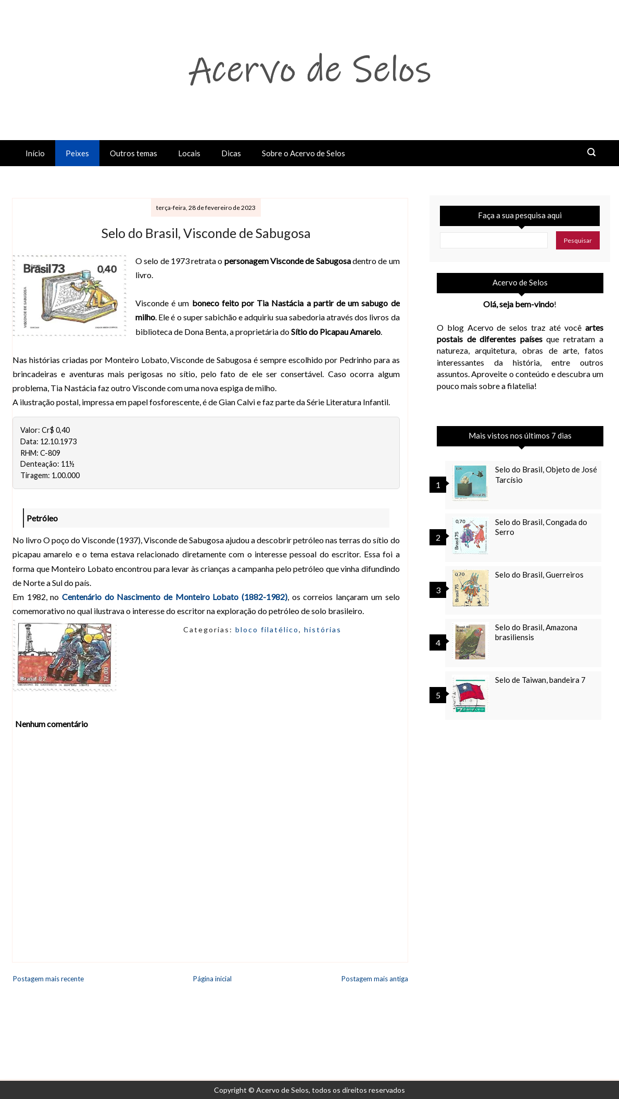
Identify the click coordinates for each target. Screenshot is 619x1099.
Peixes (77, 153)
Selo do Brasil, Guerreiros (539, 574)
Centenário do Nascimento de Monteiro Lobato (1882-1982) (174, 597)
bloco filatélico (267, 629)
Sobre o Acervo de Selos (303, 153)
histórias (323, 629)
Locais (189, 153)
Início (35, 153)
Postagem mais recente (48, 979)
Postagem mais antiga (375, 979)
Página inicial (212, 979)
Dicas (231, 153)
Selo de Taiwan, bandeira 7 (540, 679)
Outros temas (133, 153)
